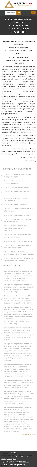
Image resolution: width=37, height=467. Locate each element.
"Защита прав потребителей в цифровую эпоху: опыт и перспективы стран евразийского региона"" (19, 398)
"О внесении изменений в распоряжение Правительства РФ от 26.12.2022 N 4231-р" (19, 288)
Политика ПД (22, 465)
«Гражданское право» (8, 459)
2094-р (3, 72)
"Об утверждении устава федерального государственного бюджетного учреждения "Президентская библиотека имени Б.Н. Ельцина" (19, 334)
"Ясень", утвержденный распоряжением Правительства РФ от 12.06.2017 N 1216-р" (18, 371)
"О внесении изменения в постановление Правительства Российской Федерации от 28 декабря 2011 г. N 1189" (19, 299)
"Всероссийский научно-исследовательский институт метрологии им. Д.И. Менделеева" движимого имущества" (18, 352)
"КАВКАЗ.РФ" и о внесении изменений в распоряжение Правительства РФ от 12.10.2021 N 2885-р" (18, 316)
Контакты (4, 465)
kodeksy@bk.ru (24, 462)
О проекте (13, 465)
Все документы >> (29, 435)
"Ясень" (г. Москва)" (18, 384)
